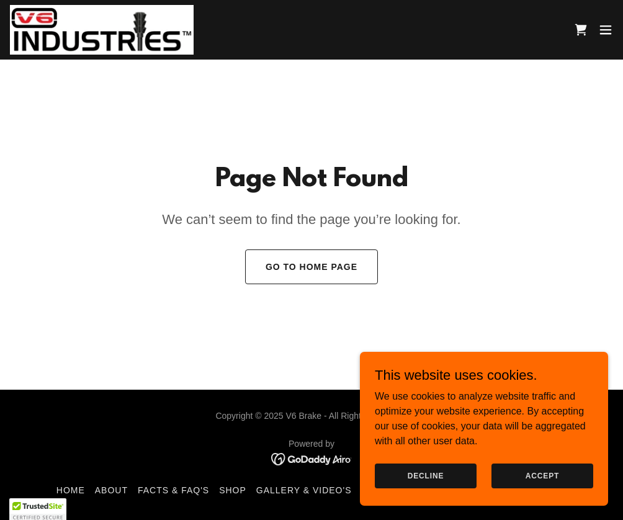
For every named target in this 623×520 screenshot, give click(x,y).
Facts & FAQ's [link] (173, 490)
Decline (426, 475)
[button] (605, 29)
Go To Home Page (311, 267)
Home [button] (70, 490)
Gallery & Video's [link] (304, 490)
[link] (102, 30)
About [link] (111, 490)
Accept (542, 475)
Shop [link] (232, 490)
